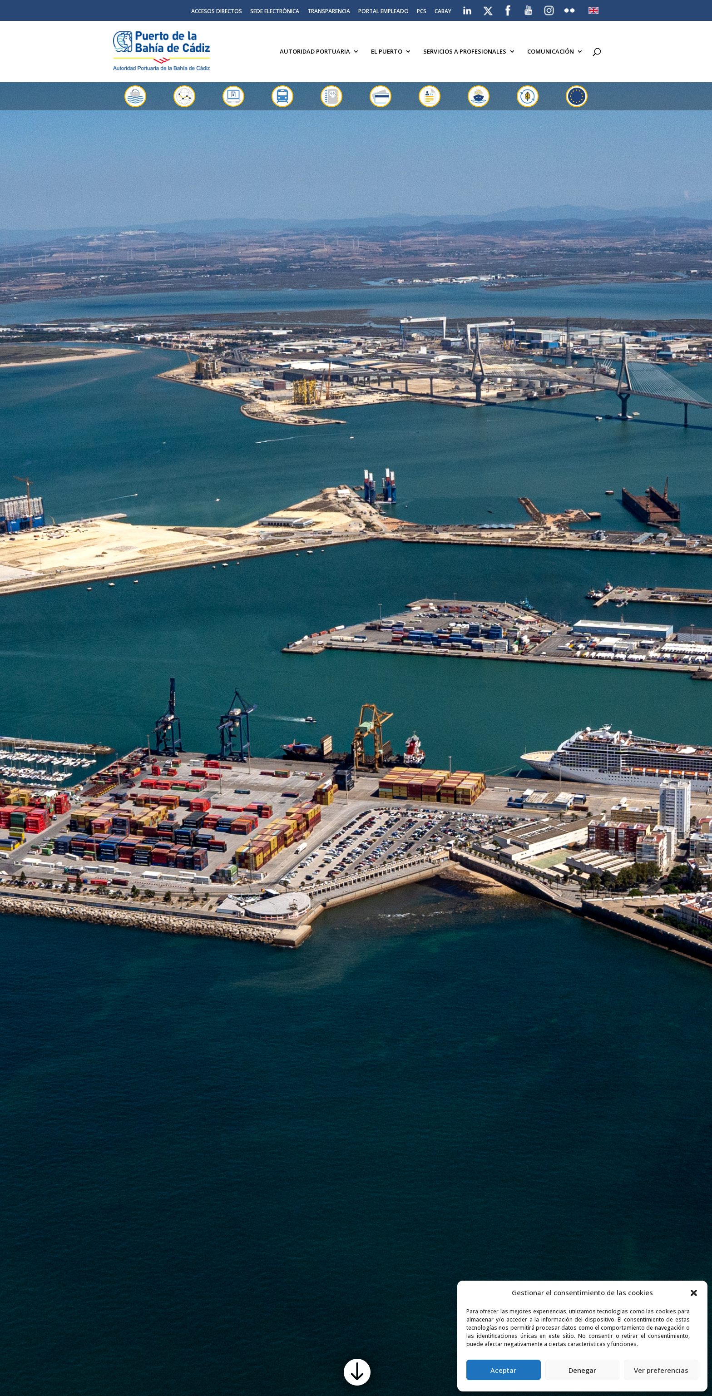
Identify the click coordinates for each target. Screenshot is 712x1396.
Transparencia (328, 12)
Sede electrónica (274, 12)
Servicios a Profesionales (464, 51)
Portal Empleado (383, 12)
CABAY (443, 12)
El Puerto (386, 51)
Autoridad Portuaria (315, 51)
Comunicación (550, 51)
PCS (421, 12)
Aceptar (503, 1370)
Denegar (582, 1370)
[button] (693, 1292)
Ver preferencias (661, 1370)
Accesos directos (216, 12)
